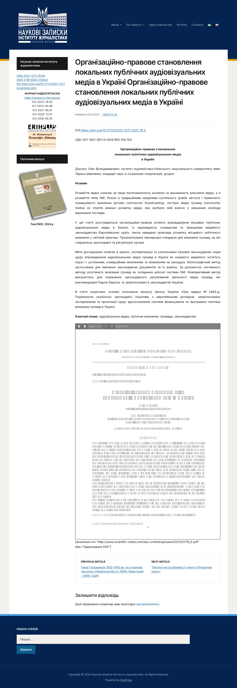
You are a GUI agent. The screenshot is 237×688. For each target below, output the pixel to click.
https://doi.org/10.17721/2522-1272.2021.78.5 (113, 130)
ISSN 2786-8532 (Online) (32, 79)
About (115, 24)
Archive (182, 24)
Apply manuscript (160, 24)
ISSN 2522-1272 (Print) (31, 75)
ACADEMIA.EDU (26, 88)
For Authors (134, 24)
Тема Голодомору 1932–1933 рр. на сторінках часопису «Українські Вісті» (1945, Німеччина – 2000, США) (112, 571)
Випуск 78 (110, 114)
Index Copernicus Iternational (42, 97)
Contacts (197, 24)
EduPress (126, 680)
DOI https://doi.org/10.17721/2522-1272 (41, 83)
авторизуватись (147, 604)
